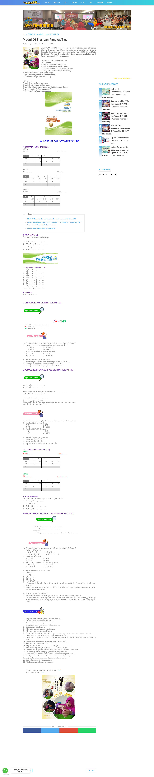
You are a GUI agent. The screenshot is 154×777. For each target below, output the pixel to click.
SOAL (65, 2)
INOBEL (83, 2)
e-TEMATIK (99, 2)
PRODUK (110, 2)
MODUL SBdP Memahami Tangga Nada (41, 228)
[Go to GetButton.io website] (5, 774)
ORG (90, 2)
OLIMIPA (74, 2)
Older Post (91, 770)
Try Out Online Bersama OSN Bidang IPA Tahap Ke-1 (120, 140)
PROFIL (47, 2)
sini (59, 670)
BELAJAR (57, 2)
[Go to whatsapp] (5, 770)
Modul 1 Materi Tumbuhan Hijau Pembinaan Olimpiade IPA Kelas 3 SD (51, 219)
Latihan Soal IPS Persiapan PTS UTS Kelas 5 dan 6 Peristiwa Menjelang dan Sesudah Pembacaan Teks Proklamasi (53, 224)
